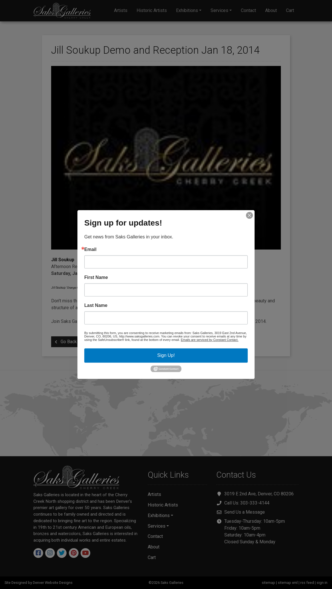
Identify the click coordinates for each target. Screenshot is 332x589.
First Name (96, 277)
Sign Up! (166, 355)
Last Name (95, 305)
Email (90, 249)
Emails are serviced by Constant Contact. (210, 339)
